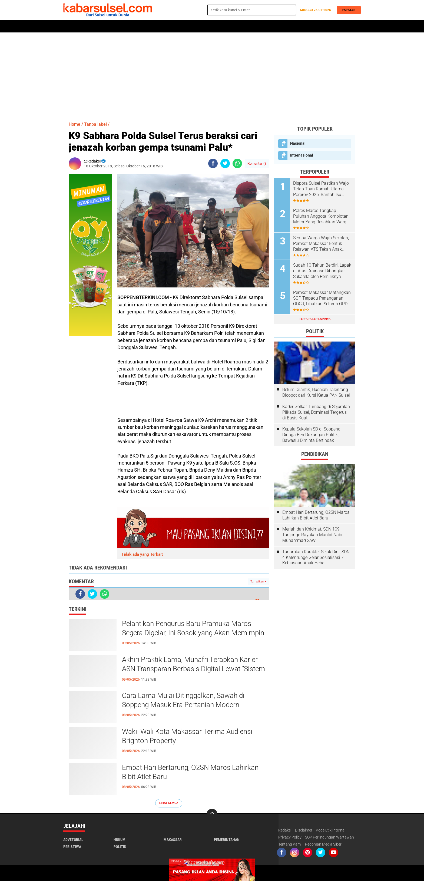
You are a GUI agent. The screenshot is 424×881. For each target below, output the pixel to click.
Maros (216, 26)
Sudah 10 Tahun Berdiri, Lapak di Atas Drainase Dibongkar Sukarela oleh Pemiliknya (322, 271)
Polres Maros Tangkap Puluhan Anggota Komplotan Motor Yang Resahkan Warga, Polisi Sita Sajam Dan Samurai (322, 216)
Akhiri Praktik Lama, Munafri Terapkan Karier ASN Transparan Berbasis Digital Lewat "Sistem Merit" (193, 668)
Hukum (126, 26)
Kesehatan (195, 26)
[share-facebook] (213, 163)
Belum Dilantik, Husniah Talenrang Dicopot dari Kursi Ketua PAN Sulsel (316, 392)
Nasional (298, 143)
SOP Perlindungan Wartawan (329, 837)
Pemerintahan (227, 839)
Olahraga (170, 26)
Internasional (301, 155)
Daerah (107, 26)
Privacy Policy (290, 837)
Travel (278, 26)
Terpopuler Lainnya (314, 319)
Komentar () (256, 163)
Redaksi (285, 830)
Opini (261, 26)
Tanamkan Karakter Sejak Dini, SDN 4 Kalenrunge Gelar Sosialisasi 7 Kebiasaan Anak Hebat (316, 557)
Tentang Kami (290, 844)
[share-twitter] (225, 163)
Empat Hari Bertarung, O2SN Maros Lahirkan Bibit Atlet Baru (190, 772)
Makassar (173, 839)
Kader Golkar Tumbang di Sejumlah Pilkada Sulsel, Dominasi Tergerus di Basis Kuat (316, 412)
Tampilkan (258, 581)
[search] (251, 10)
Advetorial (73, 839)
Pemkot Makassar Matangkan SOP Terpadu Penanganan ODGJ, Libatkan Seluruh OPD (322, 298)
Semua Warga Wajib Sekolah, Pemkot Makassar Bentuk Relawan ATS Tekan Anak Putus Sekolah (321, 243)
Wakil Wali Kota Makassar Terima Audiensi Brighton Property (187, 736)
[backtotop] (212, 814)
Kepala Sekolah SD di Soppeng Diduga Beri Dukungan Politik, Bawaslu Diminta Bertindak (311, 434)
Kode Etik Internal (330, 830)
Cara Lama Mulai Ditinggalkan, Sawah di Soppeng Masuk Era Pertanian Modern (183, 700)
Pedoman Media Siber (323, 844)
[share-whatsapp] (237, 163)
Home (70, 26)
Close (176, 861)
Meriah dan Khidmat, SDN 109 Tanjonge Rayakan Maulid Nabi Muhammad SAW (312, 534)
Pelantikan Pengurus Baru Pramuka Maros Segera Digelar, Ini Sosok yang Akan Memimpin (193, 628)
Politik (88, 26)
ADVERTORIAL (239, 26)
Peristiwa (147, 26)
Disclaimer (303, 830)
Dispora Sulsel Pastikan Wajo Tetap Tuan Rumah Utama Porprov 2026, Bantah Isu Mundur (321, 189)
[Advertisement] (212, 74)
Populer (347, 10)
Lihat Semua (168, 803)
